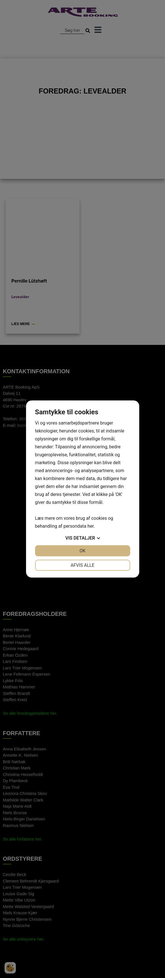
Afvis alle (82, 565)
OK (82, 550)
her (90, 526)
